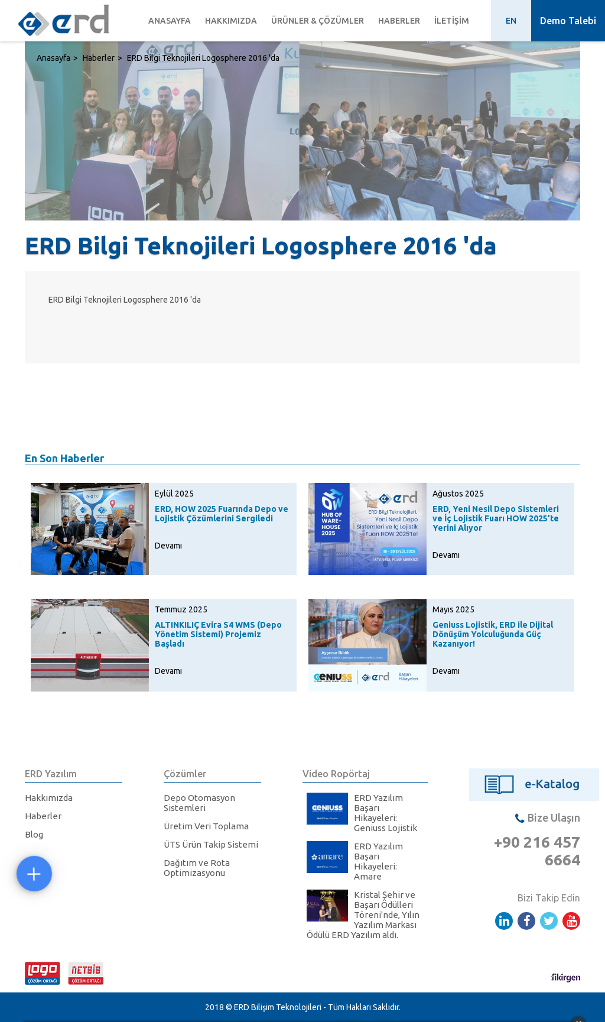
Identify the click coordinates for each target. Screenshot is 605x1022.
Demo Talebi (568, 20)
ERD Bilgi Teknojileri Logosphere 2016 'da (203, 58)
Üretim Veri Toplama (206, 826)
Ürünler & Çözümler (317, 20)
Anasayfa (169, 20)
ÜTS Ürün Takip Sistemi (211, 844)
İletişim (451, 20)
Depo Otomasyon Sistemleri (199, 803)
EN (511, 20)
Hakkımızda (231, 20)
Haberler (399, 20)
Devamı (168, 545)
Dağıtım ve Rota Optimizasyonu (197, 868)
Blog (34, 834)
